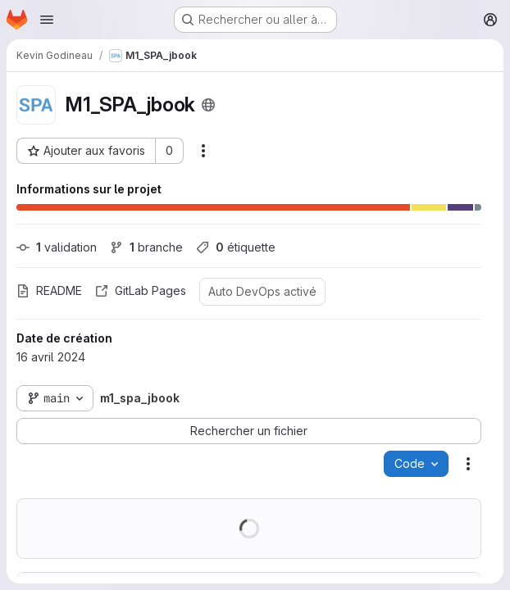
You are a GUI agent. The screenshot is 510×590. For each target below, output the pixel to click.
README (49, 290)
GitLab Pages (140, 290)
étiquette (235, 247)
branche (146, 247)
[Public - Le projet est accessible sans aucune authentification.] (208, 104)
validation (56, 247)
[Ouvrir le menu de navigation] (47, 20)
